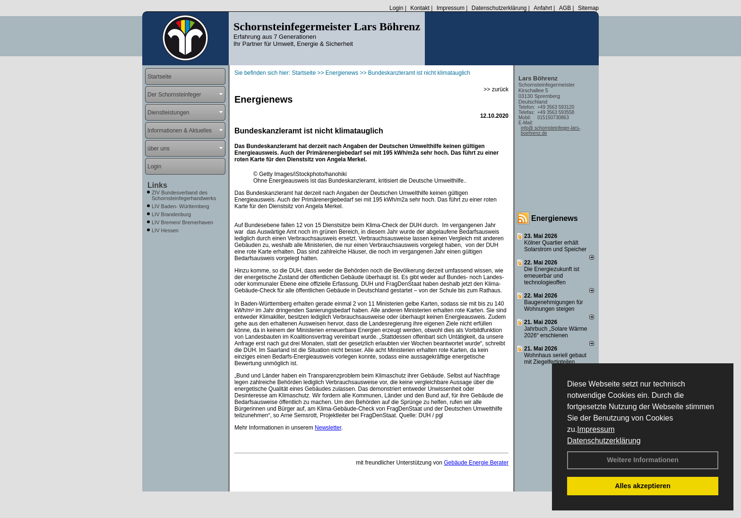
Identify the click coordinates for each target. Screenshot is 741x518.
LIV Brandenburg (171, 214)
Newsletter (328, 427)
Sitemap (588, 8)
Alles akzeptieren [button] (643, 486)
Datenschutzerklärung (604, 441)
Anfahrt (543, 8)
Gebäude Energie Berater (476, 462)
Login (396, 8)
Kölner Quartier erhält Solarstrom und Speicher (555, 246)
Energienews (554, 218)
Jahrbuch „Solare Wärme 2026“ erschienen (555, 332)
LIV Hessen (165, 230)
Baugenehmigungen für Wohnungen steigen (553, 305)
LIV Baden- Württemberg (180, 206)
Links (157, 185)
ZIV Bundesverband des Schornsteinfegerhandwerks (184, 195)
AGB (565, 8)
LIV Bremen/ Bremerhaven (182, 222)
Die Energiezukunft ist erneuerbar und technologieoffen (551, 276)
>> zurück (495, 89)
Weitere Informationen (643, 460)
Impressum (595, 429)
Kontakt (420, 8)
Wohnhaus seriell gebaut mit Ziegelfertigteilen (555, 358)
